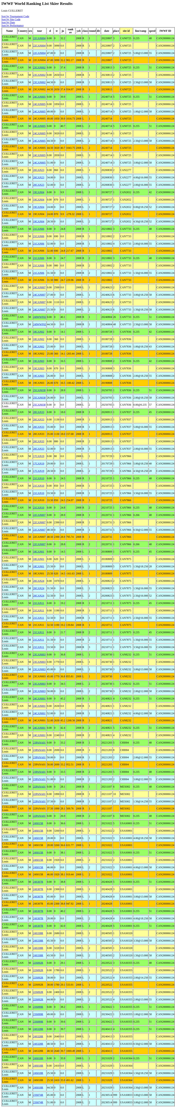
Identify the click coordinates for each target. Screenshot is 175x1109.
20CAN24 (38, 580)
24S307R (38, 881)
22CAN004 (39, 38)
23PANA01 (39, 742)
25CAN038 (39, 390)
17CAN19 (38, 456)
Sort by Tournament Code (15, 16)
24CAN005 (39, 96)
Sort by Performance (12, 25)
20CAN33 (38, 412)
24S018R (38, 1058)
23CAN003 (39, 654)
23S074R (38, 1095)
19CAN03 (38, 361)
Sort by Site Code (10, 19)
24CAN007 (39, 287)
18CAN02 (38, 331)
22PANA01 (39, 786)
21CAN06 (38, 228)
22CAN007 (39, 515)
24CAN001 (39, 698)
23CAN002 (39, 67)
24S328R (38, 1029)
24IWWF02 (39, 317)
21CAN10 (38, 478)
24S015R (38, 823)
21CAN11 (38, 603)
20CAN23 (38, 170)
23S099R (38, 1006)
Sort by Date (8, 22)
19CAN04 (38, 192)
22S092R (38, 962)
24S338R (38, 933)
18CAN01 (38, 551)
